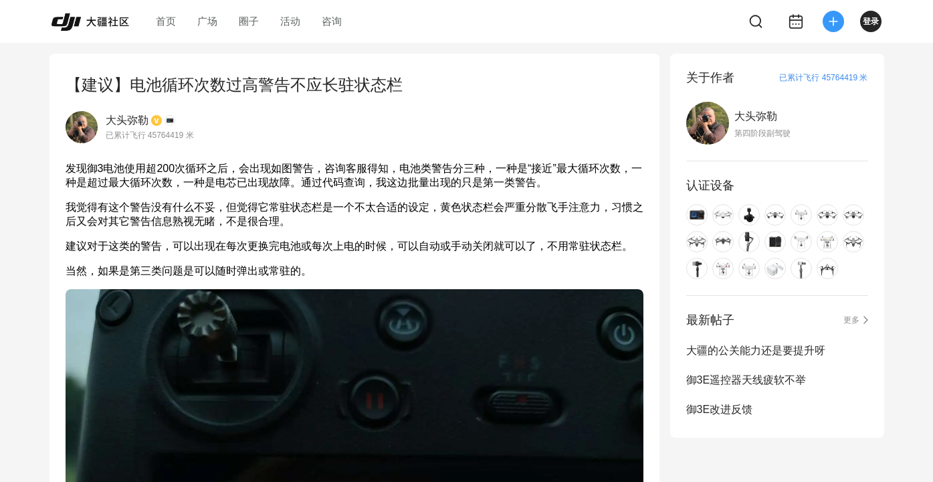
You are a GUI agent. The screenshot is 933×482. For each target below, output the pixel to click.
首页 (166, 21)
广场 (207, 21)
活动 (290, 21)
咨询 (332, 21)
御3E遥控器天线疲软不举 (746, 380)
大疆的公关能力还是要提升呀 (755, 350)
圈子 (249, 21)
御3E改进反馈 (719, 409)
